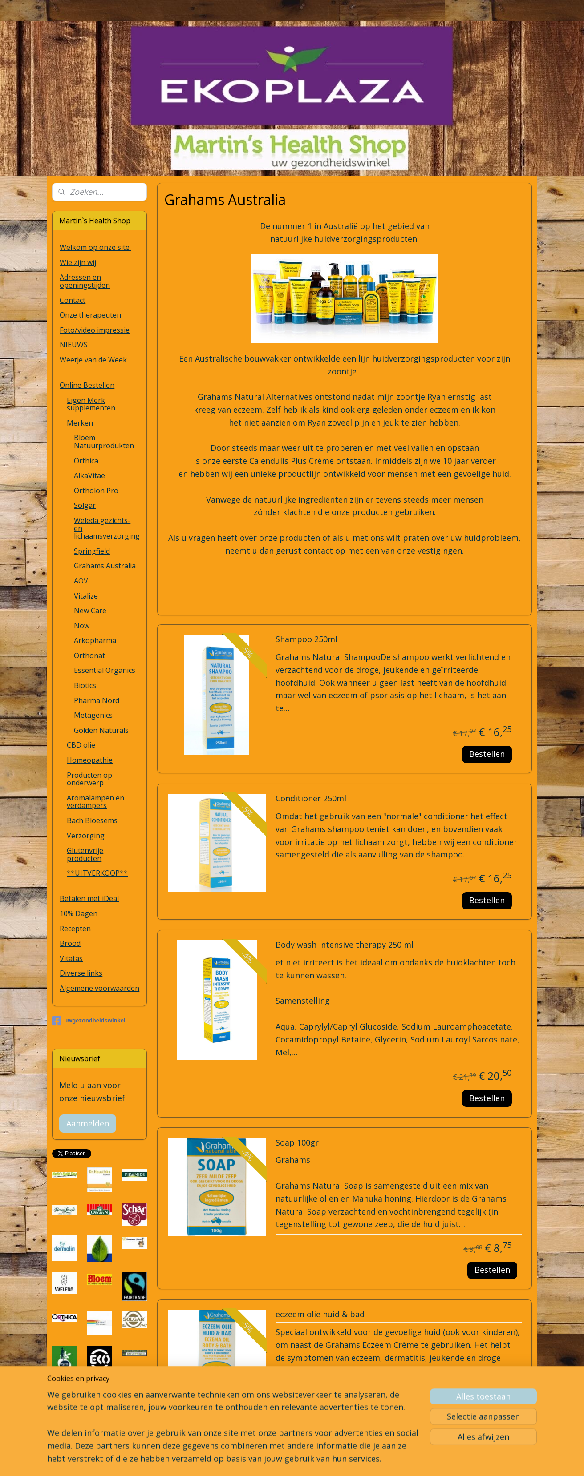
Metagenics (93, 715)
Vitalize (86, 596)
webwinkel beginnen (319, 1459)
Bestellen (487, 753)
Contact (72, 300)
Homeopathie (90, 760)
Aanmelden (87, 1123)
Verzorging (86, 836)
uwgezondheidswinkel (88, 1020)
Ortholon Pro (96, 490)
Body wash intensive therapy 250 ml (345, 945)
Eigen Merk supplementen (91, 404)
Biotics (85, 685)
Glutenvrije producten (85, 854)
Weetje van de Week (93, 360)
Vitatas (71, 958)
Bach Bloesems (92, 820)
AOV (81, 581)
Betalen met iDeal (89, 898)
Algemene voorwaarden (99, 988)
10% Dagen (78, 913)
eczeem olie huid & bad (320, 1314)
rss (285, 1459)
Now (81, 626)
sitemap (266, 1459)
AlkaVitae (89, 475)
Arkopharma (95, 640)
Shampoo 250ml (306, 639)
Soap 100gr (297, 1143)
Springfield (92, 551)
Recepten (75, 928)
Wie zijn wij (78, 262)
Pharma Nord (96, 700)
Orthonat (89, 655)
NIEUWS (74, 345)
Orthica (86, 461)
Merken (80, 423)
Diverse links (81, 973)
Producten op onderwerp (89, 779)
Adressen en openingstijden (85, 281)
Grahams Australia (105, 566)
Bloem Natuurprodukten (104, 441)
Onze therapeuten (90, 315)
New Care (90, 610)
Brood (70, 943)
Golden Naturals (101, 730)
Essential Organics (104, 670)
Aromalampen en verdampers (95, 802)
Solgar (85, 505)
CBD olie (81, 745)
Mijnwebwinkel (397, 1459)
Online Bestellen (87, 385)
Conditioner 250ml (311, 799)
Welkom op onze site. (95, 247)
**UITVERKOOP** (97, 873)
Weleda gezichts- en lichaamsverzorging (107, 528)
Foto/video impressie (95, 330)
